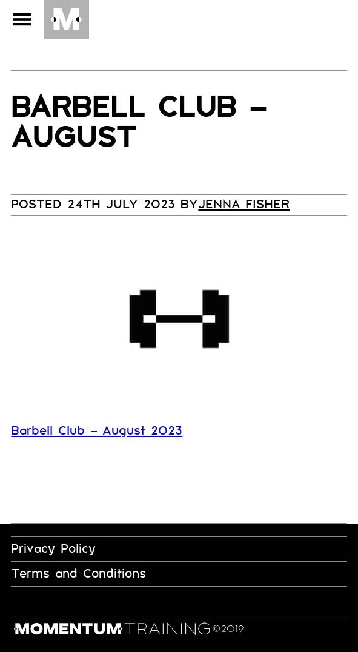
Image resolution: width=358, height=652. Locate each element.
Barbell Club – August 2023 (96, 430)
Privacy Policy (53, 548)
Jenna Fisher (244, 204)
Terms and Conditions (78, 573)
